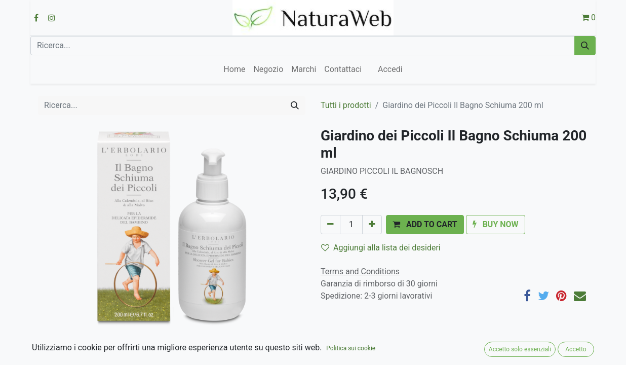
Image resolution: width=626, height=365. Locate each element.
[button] (425, 224)
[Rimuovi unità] (330, 224)
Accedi (390, 69)
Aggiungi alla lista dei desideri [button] (381, 247)
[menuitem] (234, 69)
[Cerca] (585, 45)
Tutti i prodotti (346, 105)
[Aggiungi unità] (372, 224)
